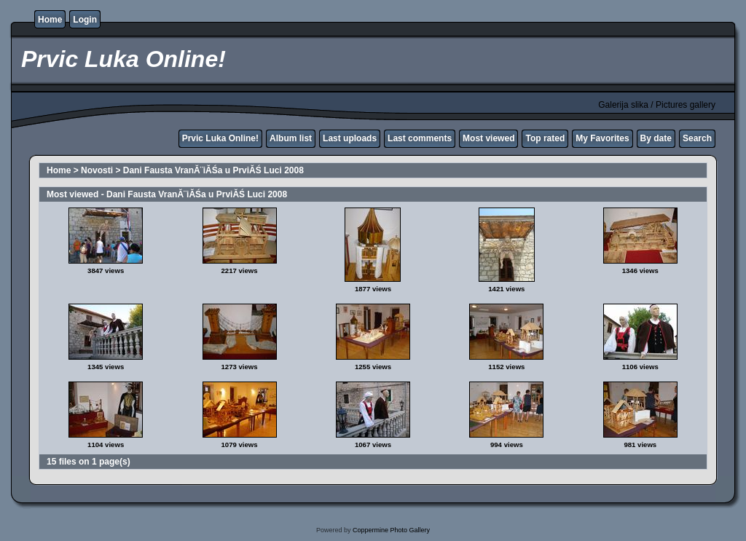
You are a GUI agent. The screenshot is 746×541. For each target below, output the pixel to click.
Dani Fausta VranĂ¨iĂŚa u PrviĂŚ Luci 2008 (213, 170)
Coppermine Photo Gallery (391, 530)
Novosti (97, 170)
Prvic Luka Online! (220, 138)
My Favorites (602, 138)
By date (656, 138)
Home (50, 20)
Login (85, 20)
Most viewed (488, 138)
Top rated (545, 138)
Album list (291, 138)
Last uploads (350, 138)
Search (697, 138)
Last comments (420, 138)
